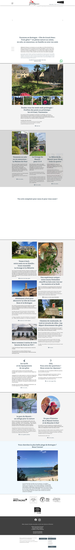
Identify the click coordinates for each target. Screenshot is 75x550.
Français (62, 4)
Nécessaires (50, 536)
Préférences (50, 544)
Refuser (52, 546)
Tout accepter (43, 538)
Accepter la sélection (52, 538)
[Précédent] (12, 20)
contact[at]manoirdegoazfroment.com (37, 535)
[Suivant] (62, 20)
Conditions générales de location (37, 540)
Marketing (50, 541)
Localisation (37, 543)
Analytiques (50, 540)
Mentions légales (37, 538)
